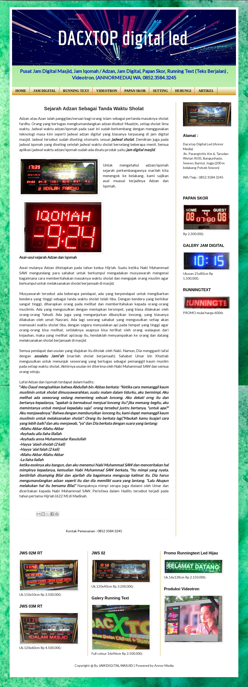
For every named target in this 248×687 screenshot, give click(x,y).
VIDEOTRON (106, 91)
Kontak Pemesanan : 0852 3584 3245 (94, 531)
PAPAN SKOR (135, 91)
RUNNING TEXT (76, 91)
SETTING (160, 91)
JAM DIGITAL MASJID (116, 665)
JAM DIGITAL (44, 91)
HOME (20, 91)
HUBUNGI (183, 91)
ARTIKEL (206, 91)
